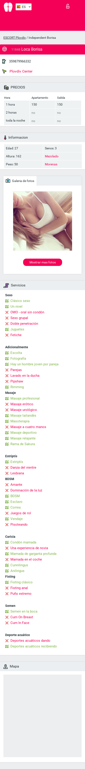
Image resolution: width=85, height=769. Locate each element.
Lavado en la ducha (24, 376)
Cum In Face (19, 623)
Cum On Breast (21, 617)
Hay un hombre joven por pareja (34, 364)
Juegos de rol (20, 513)
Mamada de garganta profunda (33, 554)
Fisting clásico (21, 582)
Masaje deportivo (23, 433)
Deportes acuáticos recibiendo (33, 646)
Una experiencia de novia (29, 548)
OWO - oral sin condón (27, 312)
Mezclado (51, 156)
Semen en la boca (23, 611)
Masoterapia (19, 421)
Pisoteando (19, 524)
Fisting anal (19, 588)
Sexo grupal (19, 318)
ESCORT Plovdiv (14, 37)
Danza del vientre (23, 467)
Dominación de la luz (26, 490)
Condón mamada (23, 542)
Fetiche (16, 335)
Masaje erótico (21, 404)
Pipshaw (16, 381)
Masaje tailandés (23, 415)
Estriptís (16, 462)
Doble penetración (24, 324)
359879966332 (20, 61)
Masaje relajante (23, 438)
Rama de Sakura (22, 444)
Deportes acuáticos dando (30, 641)
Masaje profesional (25, 398)
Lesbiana (17, 473)
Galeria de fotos (20, 181)
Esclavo (16, 502)
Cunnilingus (19, 565)
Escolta (16, 353)
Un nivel (16, 306)
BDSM (15, 496)
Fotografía (18, 358)
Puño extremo (21, 594)
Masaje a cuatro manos (28, 427)
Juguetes (17, 329)
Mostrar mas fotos (42, 262)
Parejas (16, 370)
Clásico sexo (20, 301)
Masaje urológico (23, 410)
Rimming (17, 387)
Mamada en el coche (26, 559)
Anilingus (17, 571)
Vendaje (16, 519)
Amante (16, 485)
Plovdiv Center (17, 71)
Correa (15, 507)
